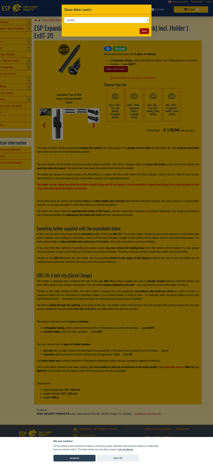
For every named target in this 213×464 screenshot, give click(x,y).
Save (144, 31)
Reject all (117, 458)
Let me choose (125, 449)
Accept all (74, 458)
